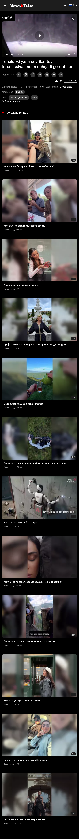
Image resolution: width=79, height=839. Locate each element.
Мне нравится (56, 81)
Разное (20, 92)
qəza (34, 97)
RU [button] (72, 5)
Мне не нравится (60, 81)
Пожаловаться (11, 101)
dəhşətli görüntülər (19, 97)
